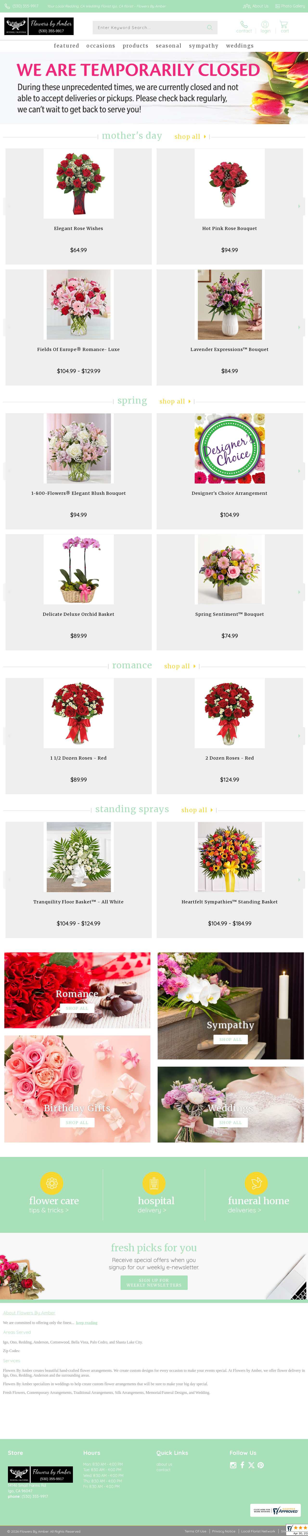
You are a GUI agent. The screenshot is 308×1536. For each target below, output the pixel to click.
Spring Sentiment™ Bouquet (229, 614)
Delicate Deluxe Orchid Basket (79, 614)
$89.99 (79, 635)
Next (300, 206)
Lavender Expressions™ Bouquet (230, 349)
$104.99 (229, 514)
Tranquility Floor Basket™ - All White (78, 902)
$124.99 (229, 779)
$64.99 (78, 250)
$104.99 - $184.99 (229, 923)
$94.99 (229, 250)
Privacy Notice (223, 1531)
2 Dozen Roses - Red (229, 758)
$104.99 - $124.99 (78, 923)
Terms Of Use (195, 1531)
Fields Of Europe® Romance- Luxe (78, 349)
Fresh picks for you (154, 1256)
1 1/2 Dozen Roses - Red (78, 758)
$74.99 (230, 635)
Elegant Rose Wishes (78, 228)
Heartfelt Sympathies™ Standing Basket (230, 902)
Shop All (188, 136)
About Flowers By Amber (29, 1313)
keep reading (86, 1323)
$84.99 (229, 371)
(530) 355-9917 (25, 6)
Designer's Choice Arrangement (230, 493)
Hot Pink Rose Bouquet (229, 228)
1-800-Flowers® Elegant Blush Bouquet (78, 493)
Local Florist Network (258, 1531)
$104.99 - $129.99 (78, 371)
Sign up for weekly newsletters (154, 1283)
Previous (8, 206)
